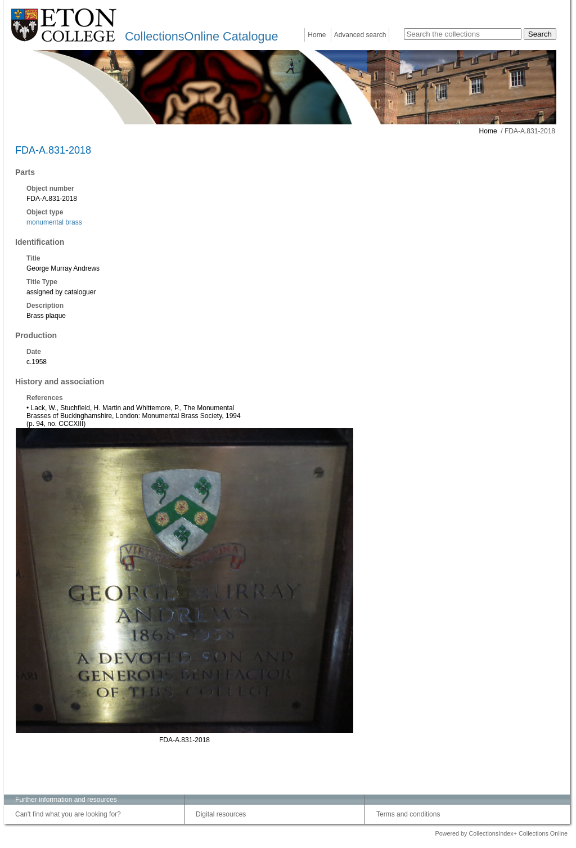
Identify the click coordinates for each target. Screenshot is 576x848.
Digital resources (221, 814)
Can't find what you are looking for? (68, 814)
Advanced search (360, 35)
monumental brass (54, 222)
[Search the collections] (462, 34)
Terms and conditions (408, 814)
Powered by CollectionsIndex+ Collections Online (501, 833)
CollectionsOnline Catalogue (201, 36)
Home (317, 35)
